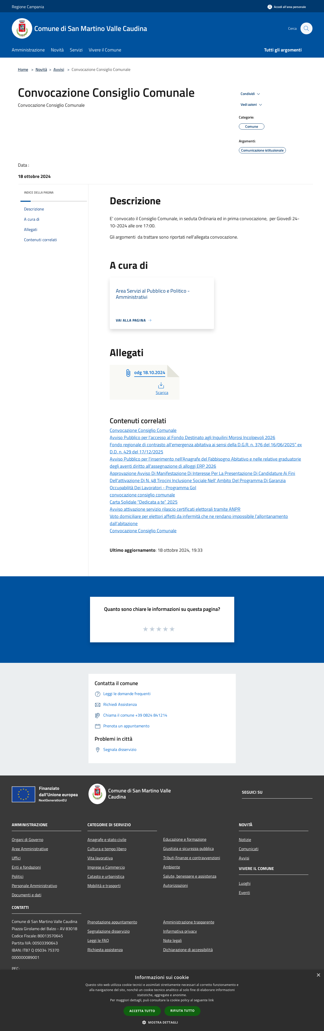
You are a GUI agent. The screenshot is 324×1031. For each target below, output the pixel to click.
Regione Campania (28, 7)
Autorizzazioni (175, 885)
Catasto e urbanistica (105, 876)
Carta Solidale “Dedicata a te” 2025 (143, 501)
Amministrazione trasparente (188, 922)
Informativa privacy (180, 931)
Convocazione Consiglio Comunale (143, 430)
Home (23, 69)
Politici (18, 876)
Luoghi (245, 883)
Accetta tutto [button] (142, 1011)
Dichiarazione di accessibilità (188, 950)
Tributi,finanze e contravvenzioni (191, 858)
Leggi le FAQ (98, 940)
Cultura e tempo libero (106, 849)
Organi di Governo (27, 839)
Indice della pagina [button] (38, 192)
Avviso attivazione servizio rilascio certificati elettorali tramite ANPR (175, 509)
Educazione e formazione (184, 839)
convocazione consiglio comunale (142, 494)
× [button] (318, 975)
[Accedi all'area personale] (286, 7)
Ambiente (171, 867)
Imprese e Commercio (106, 867)
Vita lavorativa (100, 858)
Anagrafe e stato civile (106, 839)
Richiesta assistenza (105, 950)
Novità (41, 69)
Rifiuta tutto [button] (182, 1010)
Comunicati (249, 849)
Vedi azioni (252, 105)
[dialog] (162, 1000)
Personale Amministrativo (34, 886)
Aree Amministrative (30, 849)
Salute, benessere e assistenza (189, 876)
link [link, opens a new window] (211, 1000)
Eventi (244, 892)
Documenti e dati (26, 895)
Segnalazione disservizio (108, 931)
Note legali (172, 940)
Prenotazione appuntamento (112, 922)
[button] (162, 1022)
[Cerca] (306, 28)
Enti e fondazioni (26, 867)
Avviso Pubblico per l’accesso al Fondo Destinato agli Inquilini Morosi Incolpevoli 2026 (192, 437)
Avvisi (58, 69)
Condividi (251, 94)
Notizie (245, 839)
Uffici (16, 858)
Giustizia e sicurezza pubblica (188, 848)
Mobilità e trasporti (104, 886)
